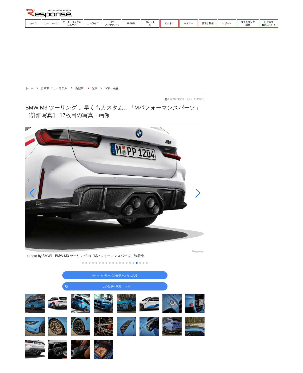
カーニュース (51, 23)
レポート (226, 23)
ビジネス (169, 23)
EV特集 (131, 23)
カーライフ (93, 23)
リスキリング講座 (248, 23)
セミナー (188, 23)
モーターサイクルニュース (72, 23)
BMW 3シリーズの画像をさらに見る (115, 275)
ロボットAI (150, 23)
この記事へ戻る (116, 286)
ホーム (33, 23)
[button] (52, 193)
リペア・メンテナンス (112, 23)
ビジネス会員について (269, 23)
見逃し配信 (208, 23)
